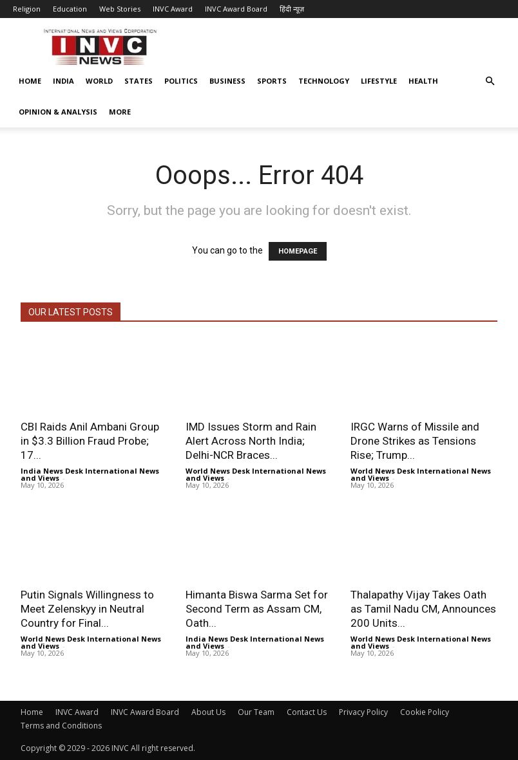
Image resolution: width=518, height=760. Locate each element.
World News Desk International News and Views (256, 474)
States (138, 81)
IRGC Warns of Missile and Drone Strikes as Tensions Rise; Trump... (414, 440)
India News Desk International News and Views (90, 474)
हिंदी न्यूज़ (292, 9)
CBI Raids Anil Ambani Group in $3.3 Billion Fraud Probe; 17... (90, 440)
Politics (181, 81)
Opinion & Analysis (58, 111)
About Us (208, 712)
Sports (272, 81)
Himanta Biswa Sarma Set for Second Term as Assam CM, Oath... (257, 608)
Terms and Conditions (61, 725)
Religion (27, 9)
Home (30, 81)
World (99, 81)
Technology (323, 81)
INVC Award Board (236, 9)
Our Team (256, 712)
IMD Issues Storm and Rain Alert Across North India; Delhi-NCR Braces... (251, 440)
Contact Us (307, 712)
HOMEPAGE (297, 251)
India (63, 81)
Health (423, 81)
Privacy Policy (363, 712)
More (120, 111)
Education (70, 9)
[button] (489, 81)
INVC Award (173, 9)
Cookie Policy (424, 712)
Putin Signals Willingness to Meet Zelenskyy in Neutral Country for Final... (87, 608)
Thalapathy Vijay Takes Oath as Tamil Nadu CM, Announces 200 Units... (423, 608)
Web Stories (119, 9)
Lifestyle (379, 81)
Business (227, 81)
